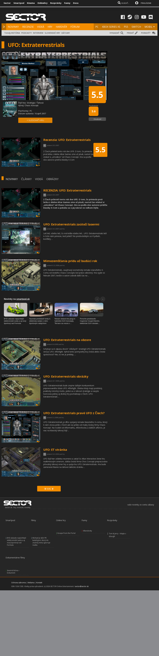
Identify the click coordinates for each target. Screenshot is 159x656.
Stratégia (31, 102)
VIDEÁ (40, 26)
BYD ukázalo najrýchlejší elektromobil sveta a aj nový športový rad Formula (16, 532)
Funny (67, 3)
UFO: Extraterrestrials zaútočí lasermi (71, 224)
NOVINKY (13, 26)
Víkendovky (87, 529)
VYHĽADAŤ (114, 33)
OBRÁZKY (52, 179)
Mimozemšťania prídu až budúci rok (70, 261)
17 (38, 405)
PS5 (126, 26)
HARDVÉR (61, 26)
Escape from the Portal (66, 529)
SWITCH (136, 26)
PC (96, 26)
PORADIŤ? (145, 33)
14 (38, 368)
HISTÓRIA (15, 33)
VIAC (49, 488)
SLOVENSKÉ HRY (52, 33)
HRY (50, 26)
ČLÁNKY (26, 179)
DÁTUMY (65, 33)
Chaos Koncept (31, 105)
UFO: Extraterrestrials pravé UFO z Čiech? (74, 413)
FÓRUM (75, 26)
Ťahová (40, 102)
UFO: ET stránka (55, 449)
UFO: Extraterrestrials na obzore (67, 340)
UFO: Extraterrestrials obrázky (65, 376)
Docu (75, 3)
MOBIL (148, 26)
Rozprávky (55, 3)
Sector (7, 3)
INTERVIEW (38, 33)
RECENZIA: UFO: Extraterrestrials (67, 190)
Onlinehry (42, 3)
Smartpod (19, 3)
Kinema (31, 3)
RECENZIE (28, 26)
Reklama (31, 569)
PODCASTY (26, 33)
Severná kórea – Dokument (13, 558)
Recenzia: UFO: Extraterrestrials (66, 140)
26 (38, 216)
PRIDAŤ (130, 33)
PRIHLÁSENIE (146, 3)
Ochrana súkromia (18, 569)
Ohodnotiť (97, 119)
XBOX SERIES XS (111, 26)
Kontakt (39, 569)
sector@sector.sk (82, 573)
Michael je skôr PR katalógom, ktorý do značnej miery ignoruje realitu (41, 532)
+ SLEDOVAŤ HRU (35, 120)
